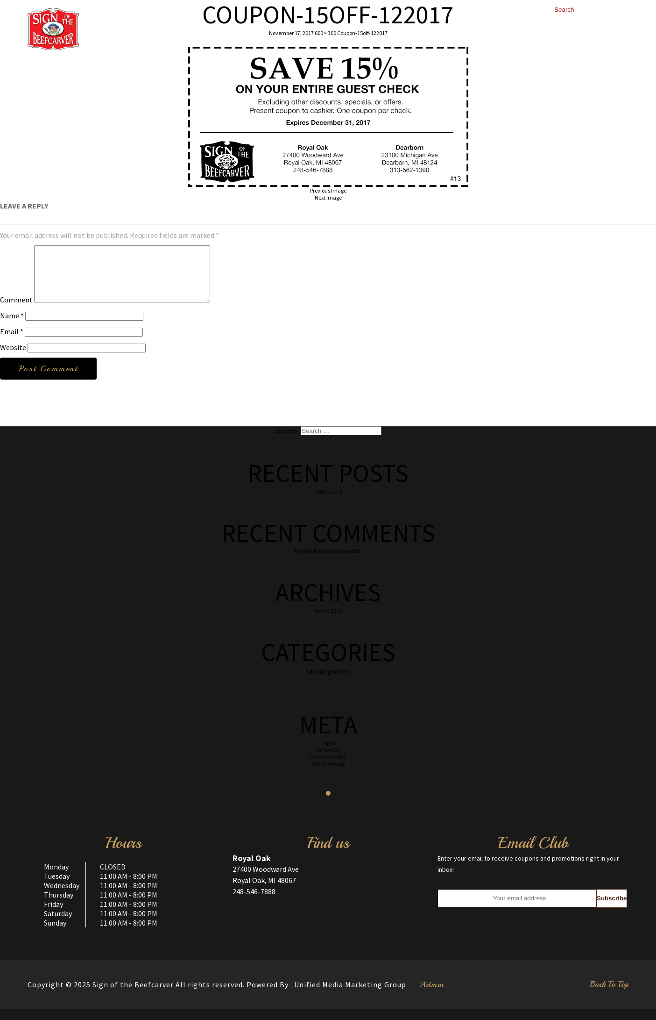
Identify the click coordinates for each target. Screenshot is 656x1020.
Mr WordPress (310, 562)
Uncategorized (328, 682)
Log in (328, 754)
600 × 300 (325, 32)
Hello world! (328, 502)
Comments (328, 768)
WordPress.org (328, 775)
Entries (328, 761)
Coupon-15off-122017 (362, 32)
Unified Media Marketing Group (350, 995)
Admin (431, 996)
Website (13, 358)
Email (11, 342)
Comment (16, 311)
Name (12, 326)
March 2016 (328, 621)
